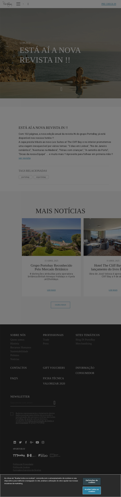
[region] (60, 485)
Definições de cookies (92, 481)
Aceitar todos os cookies (92, 490)
